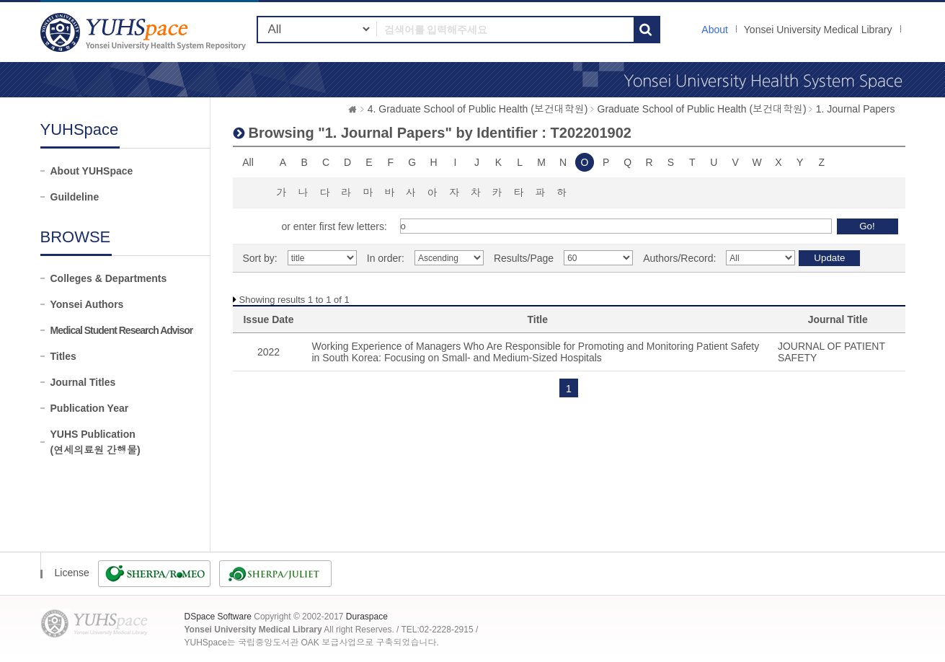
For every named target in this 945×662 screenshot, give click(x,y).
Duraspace (367, 617)
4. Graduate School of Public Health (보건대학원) (478, 109)
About (714, 29)
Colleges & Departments (108, 278)
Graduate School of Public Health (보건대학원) (702, 109)
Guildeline (74, 197)
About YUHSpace (91, 171)
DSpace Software (218, 617)
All (248, 162)
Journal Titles (83, 382)
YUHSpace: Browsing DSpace (144, 32)
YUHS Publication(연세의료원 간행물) (95, 442)
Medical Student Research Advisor (121, 330)
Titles (63, 356)
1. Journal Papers (855, 109)
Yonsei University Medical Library (818, 29)
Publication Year (89, 408)
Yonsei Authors (87, 304)
